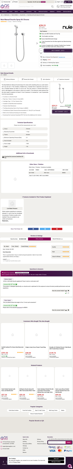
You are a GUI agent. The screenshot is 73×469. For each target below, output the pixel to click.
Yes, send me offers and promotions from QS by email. (60, 439)
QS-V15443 (31, 172)
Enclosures (29, 11)
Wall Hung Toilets (53, 410)
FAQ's (24, 450)
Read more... (5, 220)
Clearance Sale (5, 2)
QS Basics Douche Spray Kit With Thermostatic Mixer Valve (27, 389)
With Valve (46, 172)
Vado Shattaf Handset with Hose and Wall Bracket (8, 389)
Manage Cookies (56, 461)
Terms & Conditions (42, 443)
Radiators (52, 11)
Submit (68, 442)
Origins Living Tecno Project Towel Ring (35, 347)
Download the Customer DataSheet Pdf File (12, 157)
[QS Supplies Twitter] (7, 461)
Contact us (25, 448)
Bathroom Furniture (43, 11)
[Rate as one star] (20, 239)
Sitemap (25, 445)
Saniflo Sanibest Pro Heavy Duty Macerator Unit (12, 347)
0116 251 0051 (5, 449)
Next (36, 43)
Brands (15, 2)
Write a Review (39, 239)
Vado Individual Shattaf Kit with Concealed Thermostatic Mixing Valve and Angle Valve (45, 390)
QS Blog (25, 441)
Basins (16, 11)
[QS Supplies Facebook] (3, 461)
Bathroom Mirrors (67, 11)
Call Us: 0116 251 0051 (66, 5)
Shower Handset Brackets (36, 413)
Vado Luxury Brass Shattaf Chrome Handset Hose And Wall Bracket (62, 390)
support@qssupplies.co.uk (8, 446)
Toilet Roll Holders (26, 410)
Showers (22, 11)
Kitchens (59, 11)
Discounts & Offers (27, 443)
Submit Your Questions (8, 272)
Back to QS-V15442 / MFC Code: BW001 (39, 175)
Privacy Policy (40, 441)
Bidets (62, 410)
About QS (25, 439)
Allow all (56, 458)
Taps (35, 11)
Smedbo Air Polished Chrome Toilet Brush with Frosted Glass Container (60, 348)
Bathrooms (4, 11)
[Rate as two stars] (20, 239)
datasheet (19, 307)
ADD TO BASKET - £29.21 (58, 50)
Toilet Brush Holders (14, 410)
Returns (24, 452)
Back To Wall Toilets (40, 410)
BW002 (64, 172)
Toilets (10, 11)
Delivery (39, 439)
